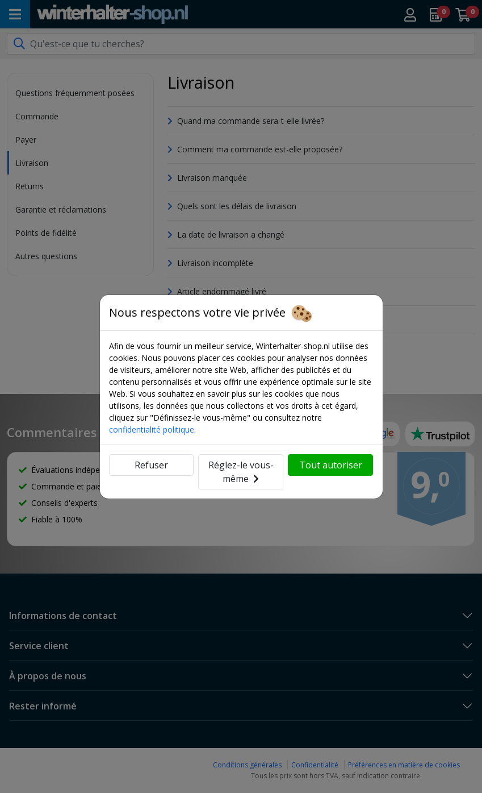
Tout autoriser (330, 465)
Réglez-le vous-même (241, 472)
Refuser (151, 465)
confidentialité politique (151, 429)
